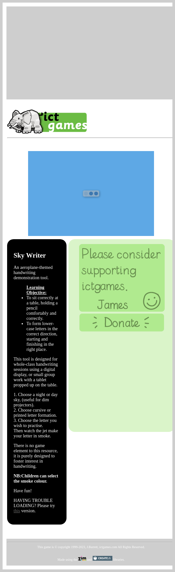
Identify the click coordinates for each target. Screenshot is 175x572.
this (17, 510)
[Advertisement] (91, 52)
